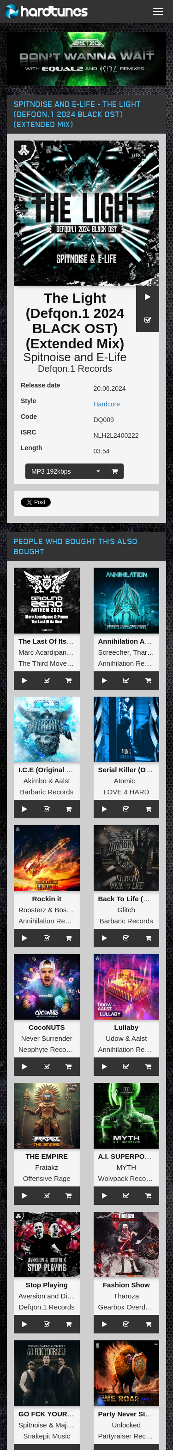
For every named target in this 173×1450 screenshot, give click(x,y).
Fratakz (46, 1167)
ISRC (28, 432)
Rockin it (46, 899)
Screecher (114, 652)
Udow (114, 1038)
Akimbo (35, 781)
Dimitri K (73, 1296)
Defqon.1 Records (75, 369)
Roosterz (32, 910)
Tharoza (145, 652)
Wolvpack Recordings (131, 1178)
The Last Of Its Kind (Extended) (69, 641)
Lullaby (126, 1027)
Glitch (126, 910)
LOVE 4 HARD (126, 792)
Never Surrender (46, 1038)
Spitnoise (47, 357)
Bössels (66, 910)
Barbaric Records (46, 792)
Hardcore (107, 404)
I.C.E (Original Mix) (49, 770)
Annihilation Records (130, 663)
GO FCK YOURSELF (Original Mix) (74, 1414)
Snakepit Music (46, 1436)
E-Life (111, 357)
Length (31, 448)
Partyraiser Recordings (133, 1436)
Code (29, 416)
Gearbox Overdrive (127, 1307)
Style (28, 401)
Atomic (124, 781)
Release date (40, 385)
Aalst (62, 781)
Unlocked (126, 1425)
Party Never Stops (128, 1414)
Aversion (31, 1296)
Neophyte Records (47, 1049)
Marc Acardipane (44, 652)
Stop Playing (47, 1285)
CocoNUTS (47, 1027)
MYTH (127, 1167)
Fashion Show (126, 1285)
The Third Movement (50, 663)
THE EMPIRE (46, 1156)
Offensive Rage (47, 1178)
